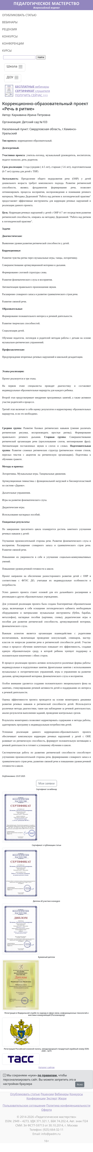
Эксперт (51, 1098)
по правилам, (48, 1075)
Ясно (80, 1084)
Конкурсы (76, 1094)
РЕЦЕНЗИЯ (9, 29)
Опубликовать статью (25, 1094)
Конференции (36, 1098)
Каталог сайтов (47, 1067)
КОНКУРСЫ (10, 36)
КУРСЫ (7, 51)
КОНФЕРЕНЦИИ (13, 43)
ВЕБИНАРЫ (10, 22)
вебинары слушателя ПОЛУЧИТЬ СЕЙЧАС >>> (32, 91)
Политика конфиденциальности (68, 1105)
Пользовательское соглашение (24, 1105)
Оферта (46, 1110)
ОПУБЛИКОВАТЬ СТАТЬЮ (19, 15)
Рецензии (47, 1094)
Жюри (62, 1098)
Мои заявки (46, 783)
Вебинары (62, 1094)
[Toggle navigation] (14, 67)
